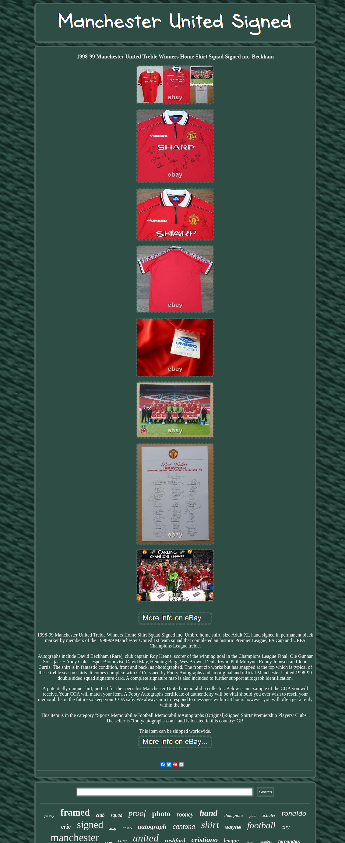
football (261, 825)
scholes (268, 815)
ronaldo (293, 813)
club (100, 815)
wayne (233, 827)
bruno (127, 828)
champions (233, 815)
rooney (185, 814)
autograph (152, 826)
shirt (210, 824)
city (286, 827)
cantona (184, 826)
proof (137, 813)
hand (208, 813)
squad (116, 815)
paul (252, 815)
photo (161, 813)
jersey (49, 815)
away (112, 829)
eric (66, 826)
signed (90, 824)
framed (75, 812)
